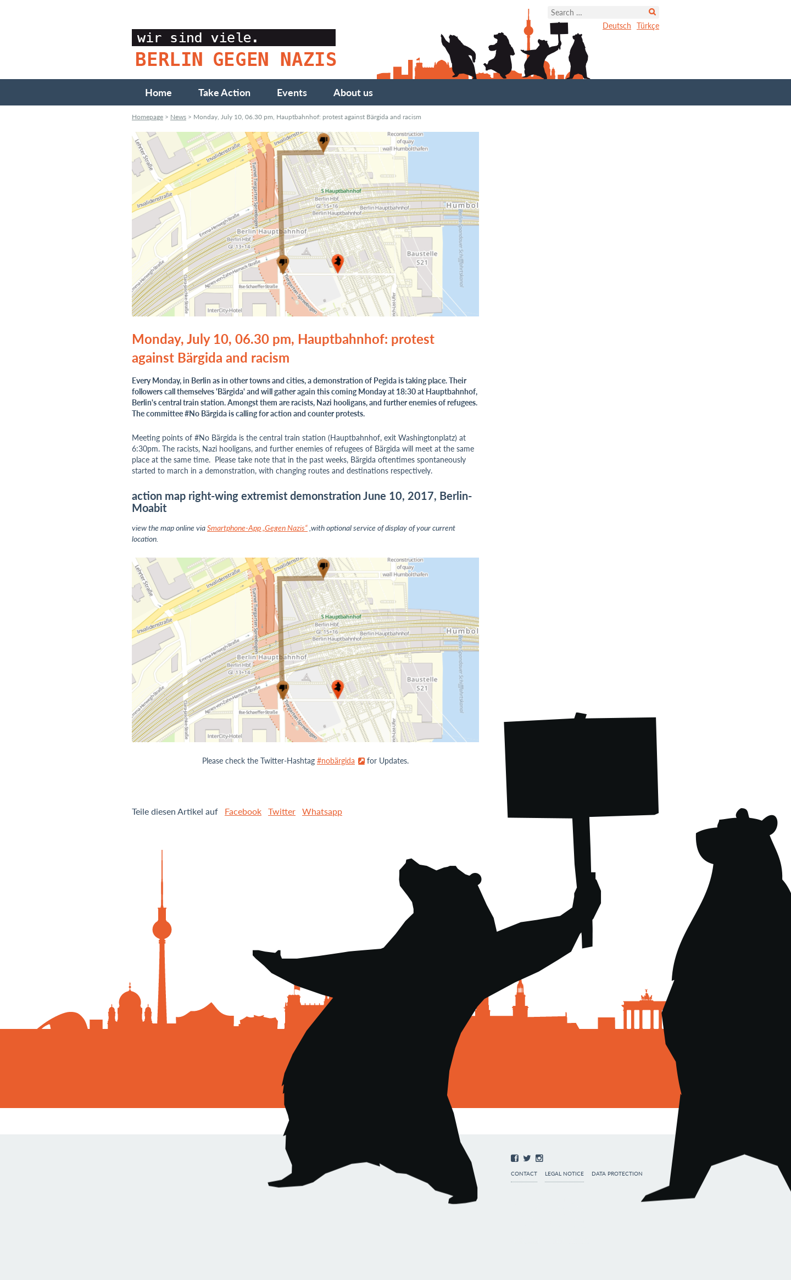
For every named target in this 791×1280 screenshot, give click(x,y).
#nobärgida (336, 760)
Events (292, 92)
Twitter (282, 811)
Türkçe (648, 25)
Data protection (617, 1174)
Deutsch (617, 25)
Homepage (147, 117)
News (178, 117)
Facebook (243, 811)
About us (353, 92)
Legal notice (564, 1174)
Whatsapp (322, 811)
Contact (524, 1174)
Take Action (224, 92)
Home (158, 92)
